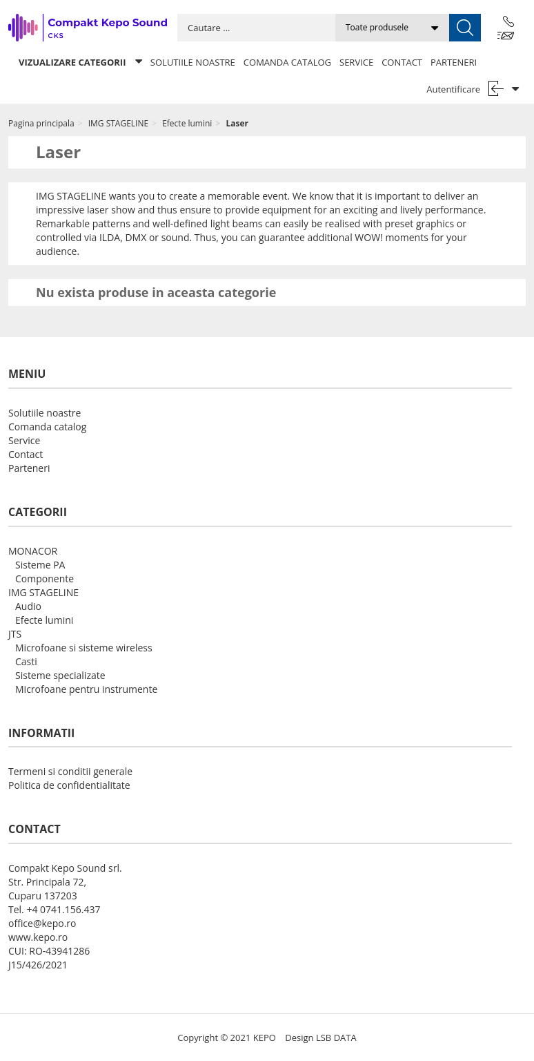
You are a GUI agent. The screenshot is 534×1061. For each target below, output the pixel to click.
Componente (44, 578)
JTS (14, 633)
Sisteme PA (40, 564)
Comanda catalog (287, 62)
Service (356, 62)
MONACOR (32, 550)
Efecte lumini (44, 620)
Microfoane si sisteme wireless (83, 647)
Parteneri (454, 62)
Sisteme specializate (60, 675)
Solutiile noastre (192, 62)
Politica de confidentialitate (69, 785)
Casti (26, 661)
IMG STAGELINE (43, 592)
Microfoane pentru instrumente (86, 689)
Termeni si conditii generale (70, 771)
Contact (402, 62)
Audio (28, 606)
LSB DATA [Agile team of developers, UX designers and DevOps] (336, 1037)
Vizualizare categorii (80, 61)
